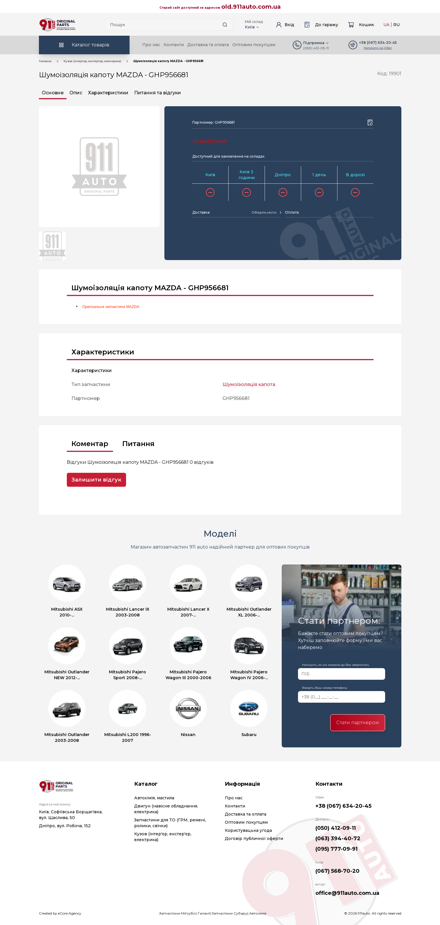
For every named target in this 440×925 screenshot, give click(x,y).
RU (396, 24)
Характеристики (108, 92)
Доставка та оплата (208, 44)
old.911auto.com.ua (251, 6)
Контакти (174, 44)
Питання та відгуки (157, 92)
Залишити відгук (96, 480)
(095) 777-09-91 (336, 849)
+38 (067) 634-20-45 (343, 806)
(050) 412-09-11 (316, 48)
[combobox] (266, 212)
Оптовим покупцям (253, 44)
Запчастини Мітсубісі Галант (184, 913)
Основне (53, 92)
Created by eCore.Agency (60, 913)
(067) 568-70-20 (337, 871)
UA (386, 24)
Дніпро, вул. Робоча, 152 (65, 825)
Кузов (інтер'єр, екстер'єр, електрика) (92, 61)
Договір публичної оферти (254, 838)
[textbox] (264, 212)
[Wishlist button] (370, 122)
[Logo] (57, 24)
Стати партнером (357, 722)
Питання (138, 443)
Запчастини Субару (229, 913)
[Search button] (225, 24)
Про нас (151, 44)
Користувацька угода (248, 830)
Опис (75, 92)
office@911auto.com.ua (347, 893)
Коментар (89, 443)
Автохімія (257, 913)
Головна (45, 61)
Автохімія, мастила (154, 797)
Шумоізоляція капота (248, 384)
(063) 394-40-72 (337, 838)
